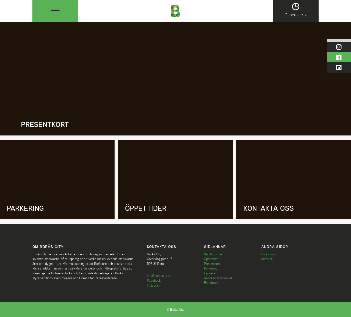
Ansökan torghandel (218, 278)
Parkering (210, 268)
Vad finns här (213, 254)
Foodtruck (211, 282)
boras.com (268, 254)
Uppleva (209, 273)
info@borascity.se (159, 275)
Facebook (154, 280)
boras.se (267, 258)
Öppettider (211, 258)
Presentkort (212, 263)
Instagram (154, 285)
